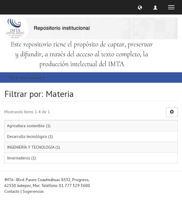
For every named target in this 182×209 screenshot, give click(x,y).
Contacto (11, 191)
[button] (140, 7)
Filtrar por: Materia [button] (27, 77)
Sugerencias (33, 191)
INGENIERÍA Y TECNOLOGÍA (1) (33, 147)
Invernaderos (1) (21, 158)
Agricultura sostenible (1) (29, 125)
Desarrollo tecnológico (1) (30, 136)
